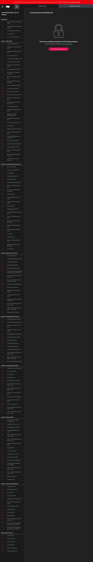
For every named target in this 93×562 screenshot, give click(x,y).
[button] (2, 6)
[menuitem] (16, 7)
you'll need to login (66, 44)
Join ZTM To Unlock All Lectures (58, 49)
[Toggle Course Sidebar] (7, 6)
